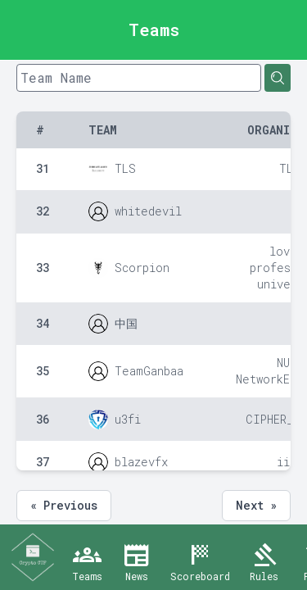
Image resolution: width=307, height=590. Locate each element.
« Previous (63, 505)
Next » (256, 505)
